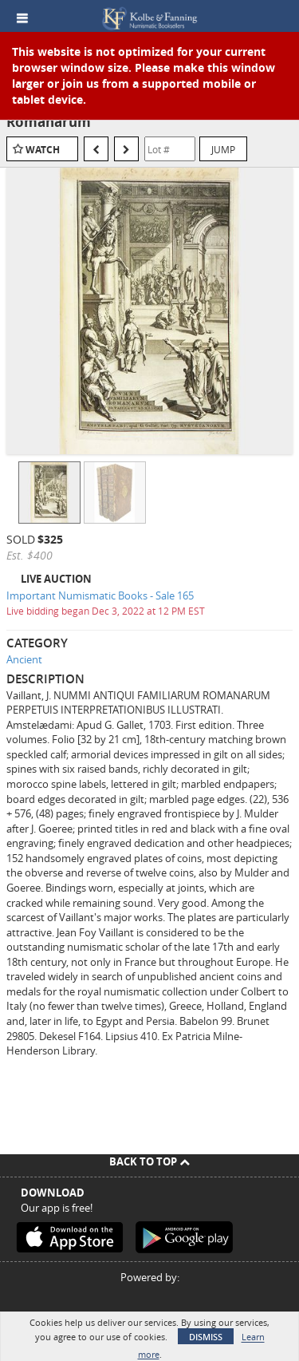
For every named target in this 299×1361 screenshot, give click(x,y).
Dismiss (205, 1337)
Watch (43, 149)
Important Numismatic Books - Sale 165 (100, 595)
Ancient (24, 659)
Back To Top (149, 1161)
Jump (223, 149)
